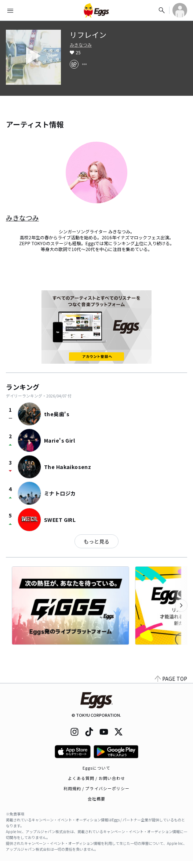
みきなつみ (81, 45)
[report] (84, 64)
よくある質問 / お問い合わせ (96, 778)
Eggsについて (96, 768)
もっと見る (96, 541)
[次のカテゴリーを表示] (181, 605)
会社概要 (96, 799)
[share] (74, 64)
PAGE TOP (171, 678)
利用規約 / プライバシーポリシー (96, 788)
